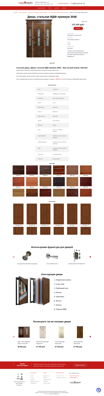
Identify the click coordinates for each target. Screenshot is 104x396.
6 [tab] (44, 351)
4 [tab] (55, 265)
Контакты (64, 8)
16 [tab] (65, 351)
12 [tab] (57, 351)
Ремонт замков (46, 383)
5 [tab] (42, 351)
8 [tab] (49, 351)
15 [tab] (63, 351)
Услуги (49, 8)
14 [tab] (61, 351)
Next (90, 257)
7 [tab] (47, 351)
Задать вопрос (80, 365)
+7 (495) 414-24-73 (77, 4)
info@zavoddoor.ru (74, 377)
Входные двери (41, 8)
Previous (13, 257)
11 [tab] (55, 351)
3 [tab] (53, 265)
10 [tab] (53, 351)
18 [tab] (69, 351)
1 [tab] (49, 265)
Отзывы (32, 377)
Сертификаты (33, 383)
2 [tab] (51, 265)
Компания (56, 8)
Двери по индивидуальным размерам (47, 379)
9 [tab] (51, 351)
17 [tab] (67, 351)
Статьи (31, 375)
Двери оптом (46, 375)
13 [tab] (59, 351)
